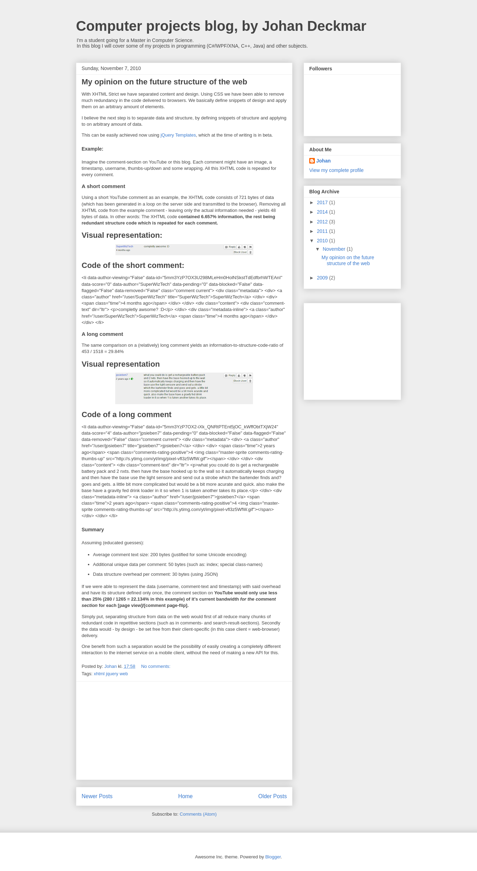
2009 (323, 278)
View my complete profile (336, 170)
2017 (323, 202)
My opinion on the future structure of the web (164, 81)
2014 (323, 212)
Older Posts (272, 796)
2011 (323, 231)
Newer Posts (97, 796)
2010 (323, 240)
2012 (323, 221)
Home (185, 796)
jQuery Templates (178, 135)
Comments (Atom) (198, 814)
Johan (323, 161)
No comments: (156, 666)
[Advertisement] (184, 730)
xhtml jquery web (111, 673)
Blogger (273, 856)
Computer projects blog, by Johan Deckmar (221, 26)
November (334, 249)
